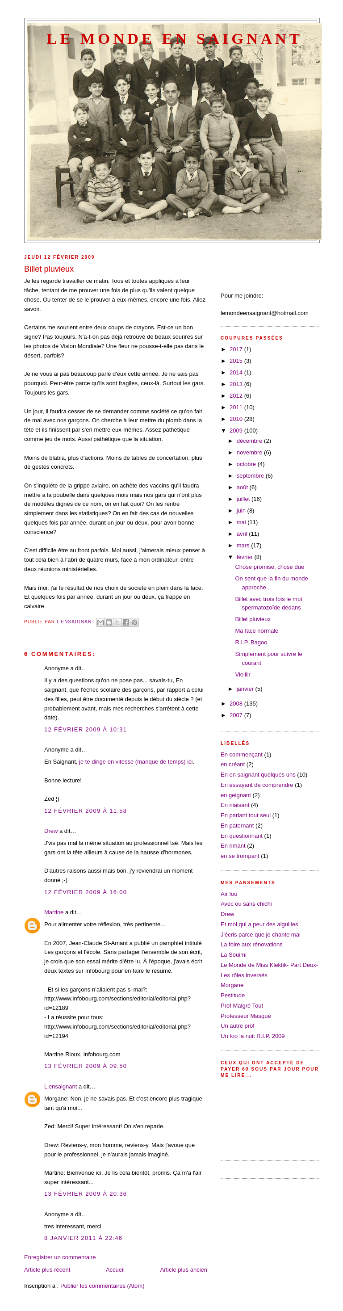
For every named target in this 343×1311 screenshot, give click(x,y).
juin (242, 510)
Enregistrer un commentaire (60, 1257)
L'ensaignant (60, 1086)
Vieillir (242, 674)
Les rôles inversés (244, 975)
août (243, 487)
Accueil (115, 1269)
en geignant (236, 795)
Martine (53, 912)
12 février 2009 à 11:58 (85, 810)
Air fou (229, 894)
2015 (237, 360)
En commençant (242, 754)
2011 (237, 407)
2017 (237, 349)
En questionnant (242, 835)
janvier (246, 688)
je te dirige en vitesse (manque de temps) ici (135, 761)
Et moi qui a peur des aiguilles (259, 924)
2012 (237, 395)
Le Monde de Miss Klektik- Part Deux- (269, 965)
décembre (250, 440)
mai (242, 522)
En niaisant (235, 805)
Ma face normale (256, 630)
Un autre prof (238, 1025)
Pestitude (233, 995)
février (246, 557)
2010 (237, 419)
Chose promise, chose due (269, 566)
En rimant (233, 845)
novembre (250, 452)
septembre (251, 475)
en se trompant (240, 856)
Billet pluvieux (253, 619)
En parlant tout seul (246, 815)
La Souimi (234, 954)
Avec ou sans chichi (246, 903)
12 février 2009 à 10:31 (85, 729)
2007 (237, 715)
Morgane (232, 985)
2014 (237, 372)
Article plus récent (47, 1269)
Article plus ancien (184, 1269)
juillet (244, 499)
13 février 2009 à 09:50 (85, 1066)
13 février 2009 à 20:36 (85, 1193)
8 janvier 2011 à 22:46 (83, 1238)
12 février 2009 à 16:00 (85, 892)
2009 (237, 430)
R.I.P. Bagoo (251, 642)
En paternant (237, 825)
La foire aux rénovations (252, 944)
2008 (237, 703)
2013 (237, 384)
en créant (233, 764)
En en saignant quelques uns (258, 774)
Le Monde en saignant (174, 38)
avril (243, 533)
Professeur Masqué (246, 1016)
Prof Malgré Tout (242, 1005)
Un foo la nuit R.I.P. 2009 (253, 1036)
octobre (247, 464)
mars (244, 545)
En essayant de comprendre (257, 785)
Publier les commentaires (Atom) (102, 1285)
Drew (51, 831)
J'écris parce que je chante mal (261, 934)
